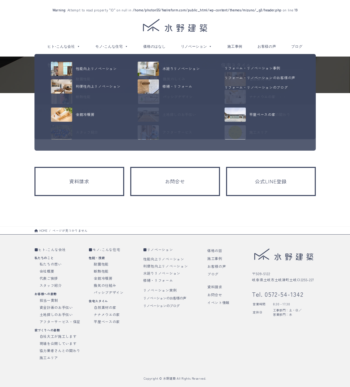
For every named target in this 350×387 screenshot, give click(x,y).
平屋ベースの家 (107, 321)
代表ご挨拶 (49, 278)
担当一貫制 (49, 300)
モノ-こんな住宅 (111, 46)
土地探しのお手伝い (56, 314)
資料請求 (214, 286)
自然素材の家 (105, 307)
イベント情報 (218, 302)
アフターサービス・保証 (60, 321)
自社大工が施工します (58, 336)
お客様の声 (266, 46)
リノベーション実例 (160, 290)
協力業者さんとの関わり (60, 350)
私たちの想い (51, 264)
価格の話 (214, 250)
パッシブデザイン (109, 292)
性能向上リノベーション (163, 258)
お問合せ (214, 294)
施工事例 (234, 46)
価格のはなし (154, 46)
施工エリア (49, 357)
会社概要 (47, 271)
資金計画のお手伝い (56, 307)
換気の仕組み (105, 285)
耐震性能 (101, 264)
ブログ (296, 46)
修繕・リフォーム (158, 280)
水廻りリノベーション (161, 273)
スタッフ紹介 (51, 285)
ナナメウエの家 (107, 314)
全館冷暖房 (103, 278)
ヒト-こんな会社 (63, 46)
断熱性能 (101, 271)
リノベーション (196, 46)
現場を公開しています (58, 343)
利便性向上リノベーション (165, 266)
